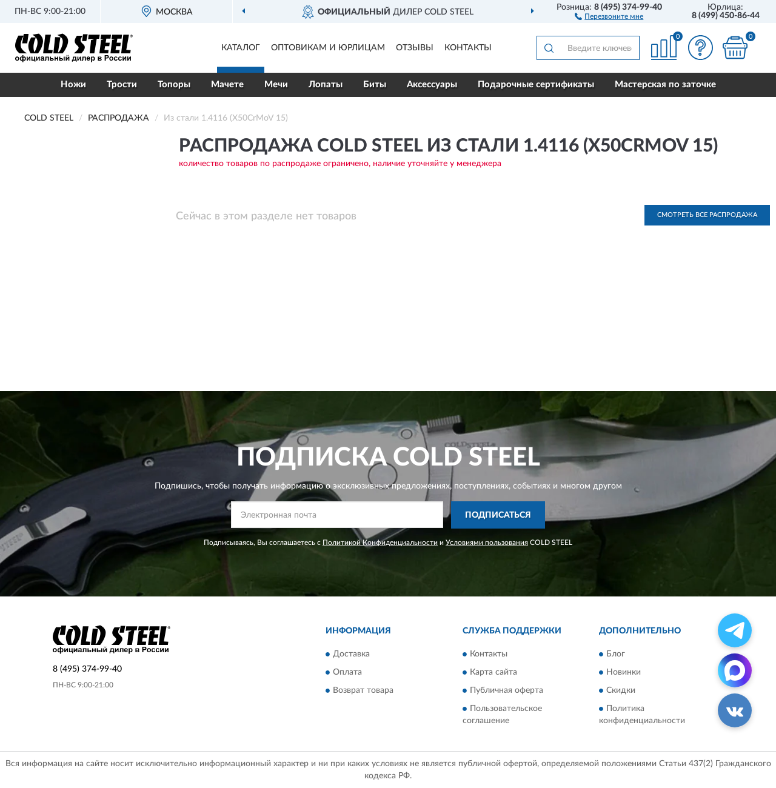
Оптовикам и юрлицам (328, 48)
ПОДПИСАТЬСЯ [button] (498, 515)
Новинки (623, 673)
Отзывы (414, 48)
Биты (374, 84)
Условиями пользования (487, 542)
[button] (609, 15)
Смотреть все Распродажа (707, 215)
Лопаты (326, 84)
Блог (615, 654)
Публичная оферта (506, 691)
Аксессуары (432, 84)
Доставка (351, 654)
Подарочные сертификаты (536, 84)
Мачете (227, 84)
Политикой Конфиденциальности (380, 542)
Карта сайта (493, 673)
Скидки (620, 691)
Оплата (347, 673)
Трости (122, 84)
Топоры (174, 84)
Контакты (468, 48)
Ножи (73, 84)
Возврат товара (363, 691)
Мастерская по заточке (665, 84)
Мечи (276, 84)
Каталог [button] (240, 48)
